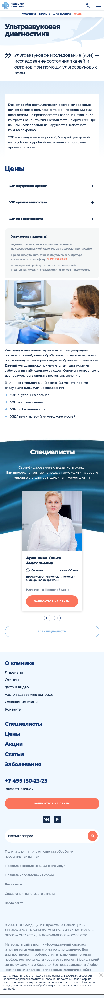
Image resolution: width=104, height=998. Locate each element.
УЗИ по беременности (26, 218)
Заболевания (23, 764)
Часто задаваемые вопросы (29, 695)
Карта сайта (14, 903)
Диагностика (62, 13)
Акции (78, 13)
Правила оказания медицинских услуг (35, 866)
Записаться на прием (52, 601)
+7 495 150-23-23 (56, 259)
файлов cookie (60, 985)
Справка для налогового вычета (30, 894)
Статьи (14, 754)
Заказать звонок (19, 789)
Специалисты (23, 724)
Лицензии (14, 672)
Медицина (29, 13)
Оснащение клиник (22, 702)
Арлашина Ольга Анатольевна (43, 560)
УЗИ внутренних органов (28, 186)
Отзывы (37, 570)
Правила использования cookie (29, 875)
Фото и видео (17, 687)
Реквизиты (13, 884)
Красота (44, 13)
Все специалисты (52, 631)
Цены (12, 734)
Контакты (13, 709)
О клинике (19, 663)
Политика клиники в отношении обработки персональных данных (39, 854)
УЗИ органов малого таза (28, 202)
